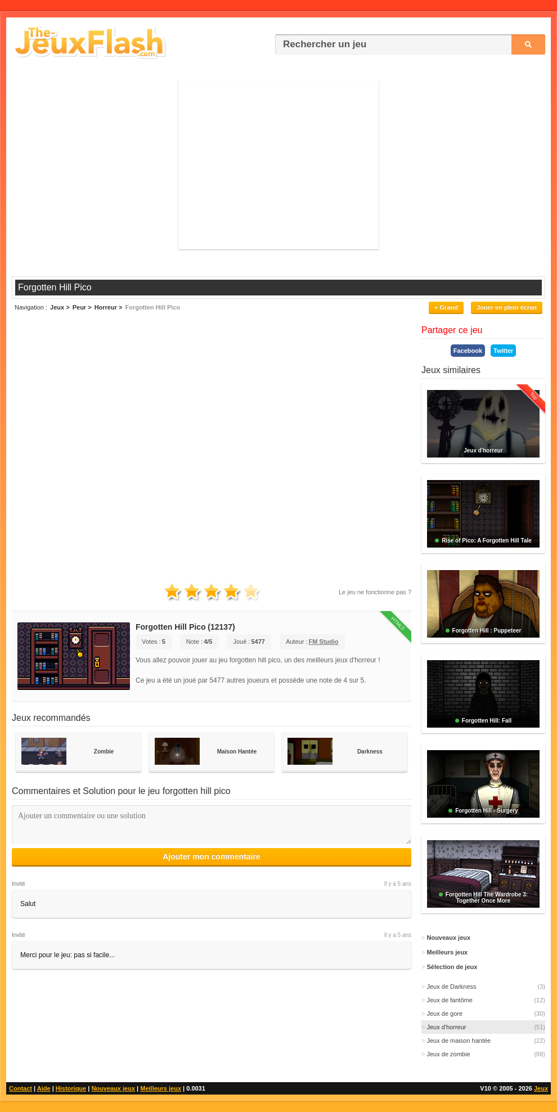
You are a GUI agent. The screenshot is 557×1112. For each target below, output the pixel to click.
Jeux (541, 1088)
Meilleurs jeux (160, 1088)
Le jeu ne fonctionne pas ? (375, 592)
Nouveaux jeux (113, 1088)
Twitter (503, 350)
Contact (20, 1088)
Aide (44, 1088)
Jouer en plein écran (507, 307)
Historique (71, 1088)
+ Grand (446, 307)
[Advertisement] (278, 165)
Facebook (467, 350)
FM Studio (323, 641)
